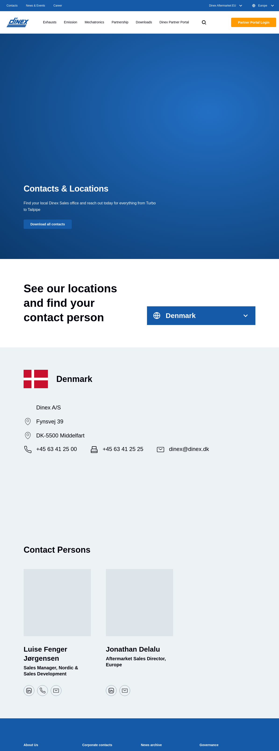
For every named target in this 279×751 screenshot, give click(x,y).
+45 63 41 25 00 (56, 449)
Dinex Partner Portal (174, 22)
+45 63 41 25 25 (123, 449)
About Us (31, 745)
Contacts (12, 5)
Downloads (144, 22)
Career (58, 5)
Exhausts (50, 22)
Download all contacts (47, 224)
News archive (151, 745)
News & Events (35, 5)
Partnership (120, 22)
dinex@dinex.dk (189, 449)
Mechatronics (94, 22)
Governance (209, 745)
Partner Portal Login (253, 22)
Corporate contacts (97, 745)
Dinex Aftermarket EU (226, 5)
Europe (263, 5)
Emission (70, 22)
